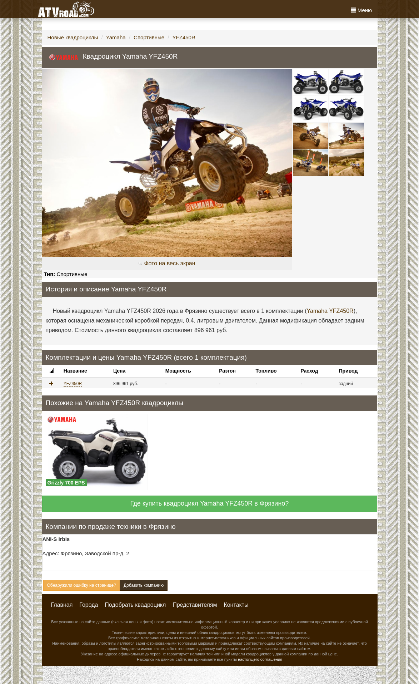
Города (88, 605)
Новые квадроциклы (73, 37)
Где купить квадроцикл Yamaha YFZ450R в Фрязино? (209, 503)
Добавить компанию (144, 585)
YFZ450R (184, 37)
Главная (62, 605)
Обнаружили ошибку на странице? (81, 585)
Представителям (195, 605)
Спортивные (149, 37)
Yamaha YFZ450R (330, 311)
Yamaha (116, 37)
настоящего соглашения (260, 659)
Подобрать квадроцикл (135, 605)
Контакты (236, 605)
